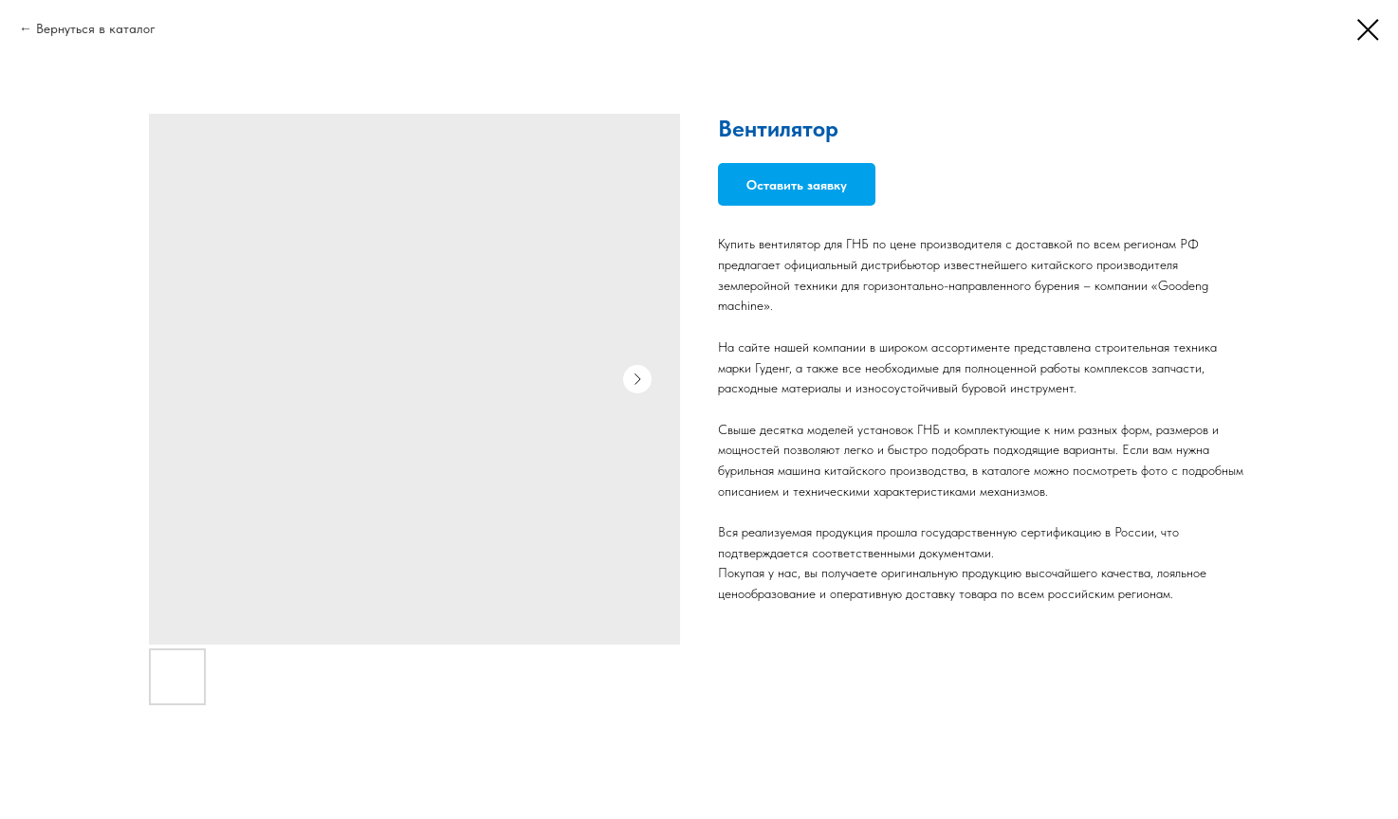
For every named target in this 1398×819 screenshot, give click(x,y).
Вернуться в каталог (96, 28)
